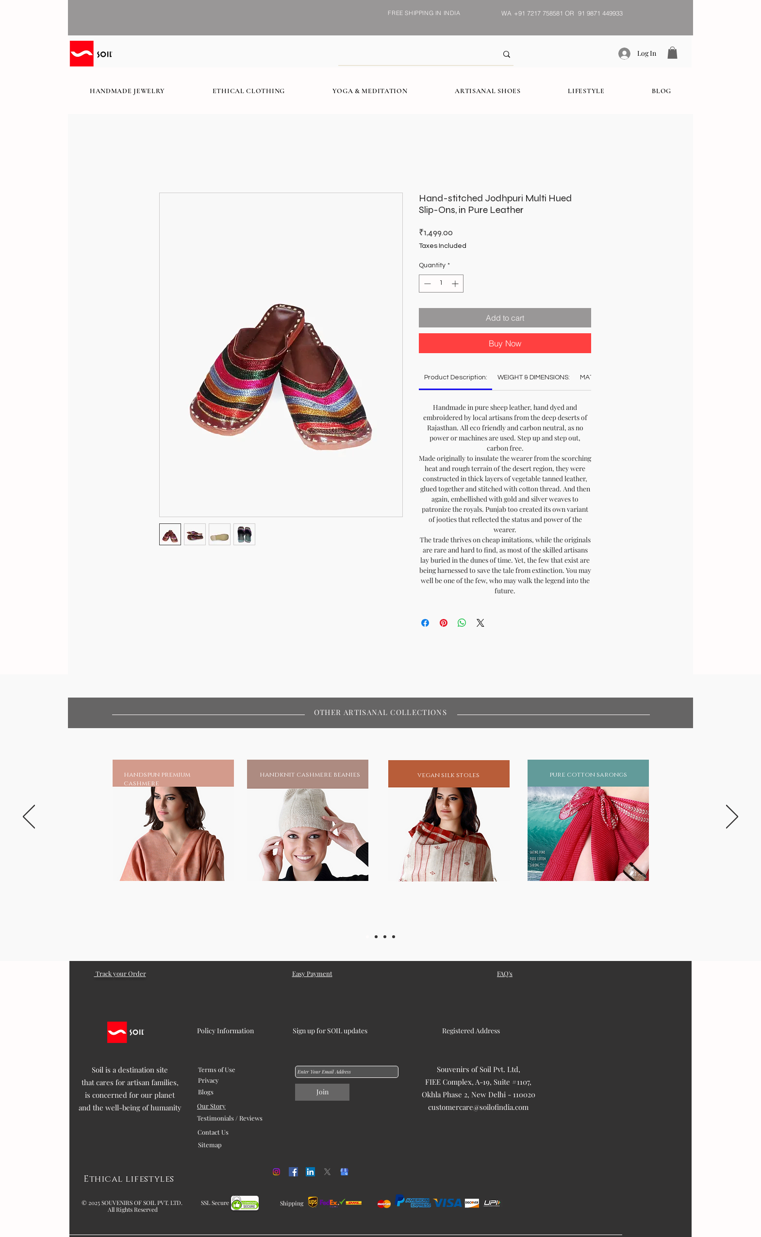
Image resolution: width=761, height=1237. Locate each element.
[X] (327, 1171)
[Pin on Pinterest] (443, 623)
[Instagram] (276, 1171)
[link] (455, 377)
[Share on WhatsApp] (462, 623)
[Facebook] (293, 1171)
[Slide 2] (376, 936)
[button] (672, 53)
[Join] (322, 1092)
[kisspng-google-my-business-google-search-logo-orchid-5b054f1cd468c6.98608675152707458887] (344, 1171)
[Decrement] (426, 283)
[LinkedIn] (310, 1171)
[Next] (732, 817)
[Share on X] (480, 623)
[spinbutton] (441, 283)
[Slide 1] (367, 936)
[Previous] (29, 817)
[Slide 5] (393, 936)
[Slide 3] (384, 936)
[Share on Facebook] (425, 623)
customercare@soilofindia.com (478, 1107)
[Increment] (456, 283)
